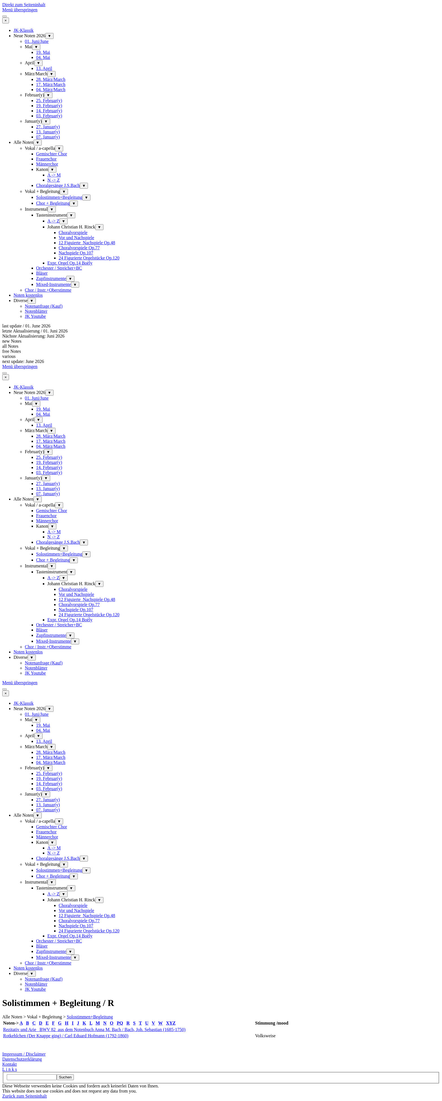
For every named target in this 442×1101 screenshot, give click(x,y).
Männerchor (47, 164)
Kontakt (9, 1064)
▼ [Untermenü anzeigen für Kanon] (52, 170)
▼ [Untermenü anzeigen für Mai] (36, 47)
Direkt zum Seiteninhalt (23, 4)
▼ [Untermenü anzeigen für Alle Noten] (37, 142)
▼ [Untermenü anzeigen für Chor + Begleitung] (74, 203)
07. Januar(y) (48, 137)
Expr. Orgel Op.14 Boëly (69, 263)
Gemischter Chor (51, 153)
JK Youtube (35, 316)
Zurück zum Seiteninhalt (24, 1096)
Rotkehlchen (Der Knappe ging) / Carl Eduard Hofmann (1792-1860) (65, 1035)
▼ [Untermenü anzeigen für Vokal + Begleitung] (64, 192)
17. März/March (50, 84)
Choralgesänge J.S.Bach (58, 185)
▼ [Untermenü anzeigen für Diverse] (32, 301)
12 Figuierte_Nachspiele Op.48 (87, 242)
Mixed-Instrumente (53, 284)
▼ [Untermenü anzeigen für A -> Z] (63, 221)
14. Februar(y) (49, 110)
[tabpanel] (221, 1035)
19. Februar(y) (49, 105)
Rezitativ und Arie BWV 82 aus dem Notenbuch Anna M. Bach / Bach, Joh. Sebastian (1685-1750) (94, 1029)
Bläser (42, 273)
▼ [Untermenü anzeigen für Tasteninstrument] (71, 215)
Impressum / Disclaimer (24, 1054)
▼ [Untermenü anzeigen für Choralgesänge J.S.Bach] (84, 186)
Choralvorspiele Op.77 (79, 247)
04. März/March (50, 89)
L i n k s (9, 1069)
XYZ (171, 1023)
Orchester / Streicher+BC (59, 268)
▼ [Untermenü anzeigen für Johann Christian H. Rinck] (99, 227)
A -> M (54, 175)
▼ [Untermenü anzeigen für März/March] (51, 74)
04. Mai (43, 57)
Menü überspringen (19, 9)
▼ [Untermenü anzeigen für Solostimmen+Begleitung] (86, 197)
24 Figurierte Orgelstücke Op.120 (89, 258)
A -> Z (53, 221)
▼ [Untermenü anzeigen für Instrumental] (52, 209)
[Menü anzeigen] (4, 16)
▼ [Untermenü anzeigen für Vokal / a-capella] (59, 148)
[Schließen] (5, 20)
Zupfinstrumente (51, 278)
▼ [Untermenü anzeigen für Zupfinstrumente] (70, 279)
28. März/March (50, 79)
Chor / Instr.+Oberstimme (48, 290)
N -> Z (53, 180)
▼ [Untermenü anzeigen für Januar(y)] (46, 121)
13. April (44, 68)
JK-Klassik (24, 30)
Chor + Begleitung (53, 203)
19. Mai (43, 52)
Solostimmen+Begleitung (59, 197)
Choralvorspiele (73, 232)
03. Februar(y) (49, 115)
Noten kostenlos (28, 295)
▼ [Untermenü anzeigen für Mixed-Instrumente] (75, 285)
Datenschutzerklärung (22, 1059)
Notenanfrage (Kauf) (44, 306)
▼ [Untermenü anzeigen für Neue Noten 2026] (49, 36)
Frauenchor (46, 159)
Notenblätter (36, 311)
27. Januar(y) (48, 126)
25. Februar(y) (49, 100)
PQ (120, 1023)
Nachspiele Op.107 (76, 252)
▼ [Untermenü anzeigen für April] (38, 63)
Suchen (65, 1077)
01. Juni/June (36, 41)
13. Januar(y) (48, 131)
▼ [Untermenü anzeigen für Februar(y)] (48, 95)
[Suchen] (32, 1077)
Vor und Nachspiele (76, 237)
